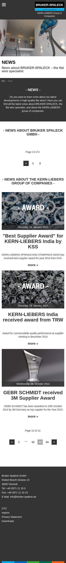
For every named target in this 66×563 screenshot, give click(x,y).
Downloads (8, 521)
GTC (4, 508)
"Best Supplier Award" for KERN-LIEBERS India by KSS (33, 241)
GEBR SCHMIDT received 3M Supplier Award (33, 395)
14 (47, 441)
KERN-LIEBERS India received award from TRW (33, 317)
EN (3, 81)
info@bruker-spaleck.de (23, 496)
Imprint (5, 512)
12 (33, 441)
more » (33, 265)
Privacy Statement (12, 516)
